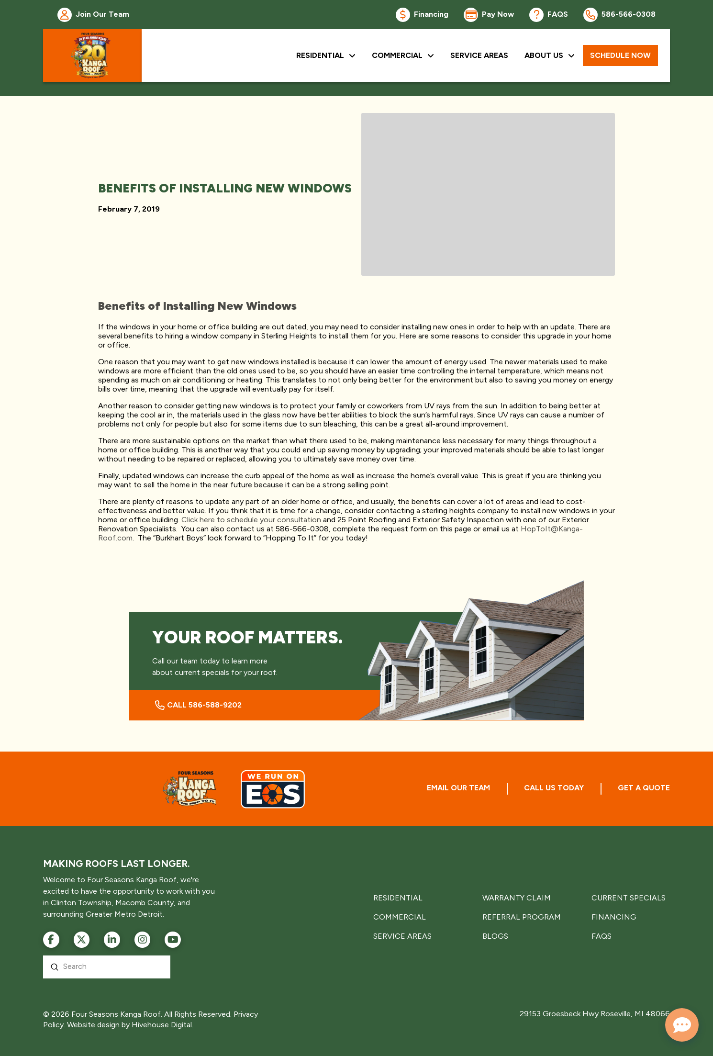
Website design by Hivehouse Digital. (130, 1024)
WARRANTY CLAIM (516, 897)
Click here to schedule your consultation (251, 519)
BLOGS (495, 936)
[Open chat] (682, 1025)
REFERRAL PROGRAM (521, 916)
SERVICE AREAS (402, 936)
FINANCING (613, 916)
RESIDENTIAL (398, 897)
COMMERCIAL (399, 916)
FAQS (601, 936)
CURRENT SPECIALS (628, 897)
